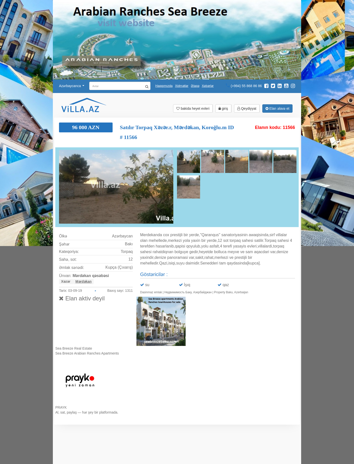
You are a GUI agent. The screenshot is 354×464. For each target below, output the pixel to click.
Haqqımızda (164, 85)
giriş (223, 108)
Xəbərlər (208, 85)
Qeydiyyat (246, 108)
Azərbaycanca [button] (71, 86)
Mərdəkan (83, 281)
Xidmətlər (181, 85)
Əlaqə (195, 85)
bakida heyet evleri (192, 108)
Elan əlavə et (277, 108)
